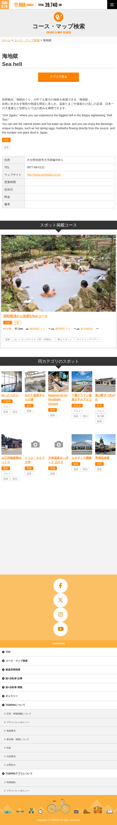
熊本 (5, 468)
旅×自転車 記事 (14, 678)
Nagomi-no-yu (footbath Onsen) (58, 399)
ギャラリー (12, 696)
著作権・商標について (18, 739)
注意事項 (11, 756)
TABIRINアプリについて (19, 773)
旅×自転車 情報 (14, 687)
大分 (6, 139)
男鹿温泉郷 (102, 457)
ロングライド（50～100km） (37, 339)
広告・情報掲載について (19, 713)
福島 (75, 464)
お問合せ (11, 765)
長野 (52, 409)
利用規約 (11, 782)
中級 (16, 322)
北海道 (7, 401)
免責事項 (11, 730)
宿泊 (14, 411)
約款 (9, 748)
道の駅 (100, 416)
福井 (29, 405)
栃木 (99, 405)
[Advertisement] (58, 539)
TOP (8, 652)
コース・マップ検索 (17, 660)
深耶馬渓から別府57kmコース (25, 316)
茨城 (29, 468)
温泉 (6, 147)
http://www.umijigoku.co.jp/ (44, 174)
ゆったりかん (10, 395)
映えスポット (64, 339)
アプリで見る (58, 76)
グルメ (7, 406)
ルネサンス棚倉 (82, 457)
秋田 (99, 464)
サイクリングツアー (87, 339)
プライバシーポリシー (18, 722)
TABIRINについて (15, 705)
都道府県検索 (13, 669)
